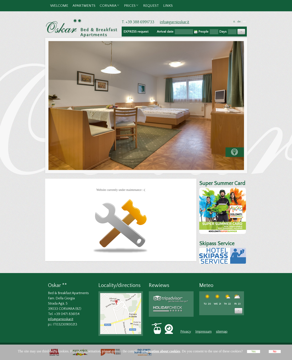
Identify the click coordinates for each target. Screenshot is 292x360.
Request (151, 6)
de (239, 21)
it (234, 21)
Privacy (185, 331)
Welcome (59, 6)
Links (168, 6)
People (203, 31)
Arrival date (165, 31)
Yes (253, 351)
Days (223, 31)
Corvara (108, 7)
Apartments (84, 6)
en (244, 21)
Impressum (203, 331)
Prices (130, 7)
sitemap (221, 331)
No (274, 351)
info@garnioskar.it (174, 22)
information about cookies (160, 351)
